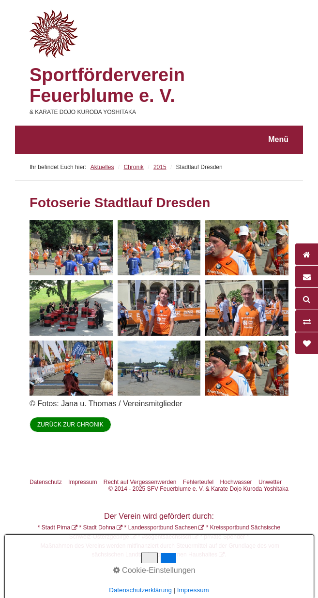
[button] (70, 424)
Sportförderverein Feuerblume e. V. (107, 85)
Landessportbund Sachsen (162, 527)
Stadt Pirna (56, 527)
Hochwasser (236, 482)
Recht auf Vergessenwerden (140, 482)
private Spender (224, 536)
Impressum (82, 482)
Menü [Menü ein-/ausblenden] (278, 139)
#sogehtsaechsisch (166, 536)
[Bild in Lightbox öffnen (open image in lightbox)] (71, 247)
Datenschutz (46, 482)
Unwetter (270, 482)
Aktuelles (102, 167)
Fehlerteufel (198, 482)
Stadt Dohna (99, 527)
